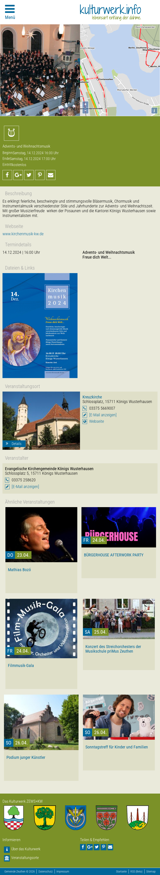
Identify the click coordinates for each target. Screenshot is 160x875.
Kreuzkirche (92, 397)
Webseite (96, 421)
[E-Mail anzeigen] (103, 415)
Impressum (62, 871)
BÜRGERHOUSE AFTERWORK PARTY (114, 555)
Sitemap (151, 871)
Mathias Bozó (19, 569)
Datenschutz (46, 871)
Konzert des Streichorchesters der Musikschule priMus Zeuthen (113, 648)
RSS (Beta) (136, 871)
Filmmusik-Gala (21, 665)
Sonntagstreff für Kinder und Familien (116, 747)
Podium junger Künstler (25, 757)
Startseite (121, 871)
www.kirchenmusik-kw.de (23, 234)
